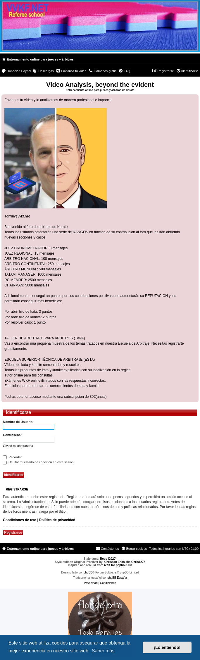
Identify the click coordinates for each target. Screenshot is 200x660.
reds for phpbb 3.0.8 (118, 565)
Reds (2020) (108, 558)
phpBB (88, 572)
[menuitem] (16, 71)
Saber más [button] (103, 650)
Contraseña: (12, 435)
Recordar (12, 457)
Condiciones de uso (19, 520)
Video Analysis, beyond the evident (100, 84)
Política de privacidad (57, 520)
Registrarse (13, 533)
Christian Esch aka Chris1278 (124, 562)
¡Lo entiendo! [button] (167, 647)
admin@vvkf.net (17, 216)
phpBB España (117, 577)
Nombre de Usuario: (18, 422)
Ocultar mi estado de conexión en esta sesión (38, 462)
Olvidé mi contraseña (18, 446)
